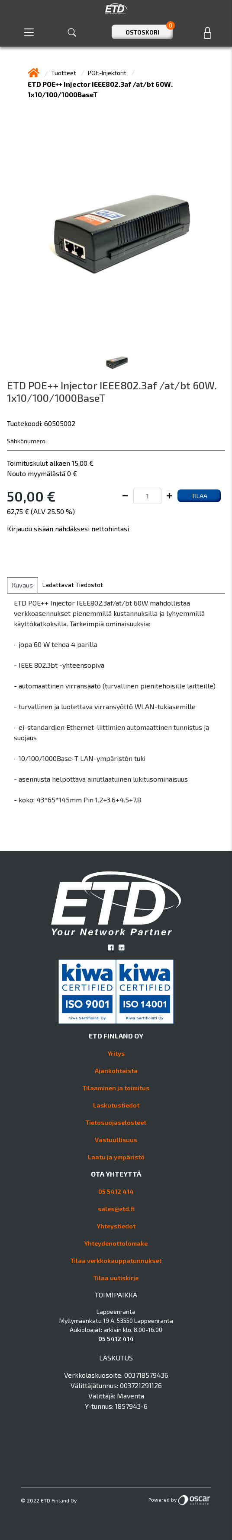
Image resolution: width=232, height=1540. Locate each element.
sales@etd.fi (116, 1208)
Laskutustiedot (116, 1105)
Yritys (116, 1053)
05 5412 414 (116, 1191)
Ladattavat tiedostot (72, 584)
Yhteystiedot (116, 1226)
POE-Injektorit (108, 72)
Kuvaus (22, 585)
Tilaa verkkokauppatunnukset (116, 1260)
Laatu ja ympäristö (116, 1157)
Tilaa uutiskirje (116, 1277)
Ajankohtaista (116, 1070)
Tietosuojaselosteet (116, 1122)
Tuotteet (64, 72)
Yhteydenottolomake (116, 1243)
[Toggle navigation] (29, 32)
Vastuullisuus (116, 1139)
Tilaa (199, 495)
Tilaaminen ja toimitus (116, 1088)
